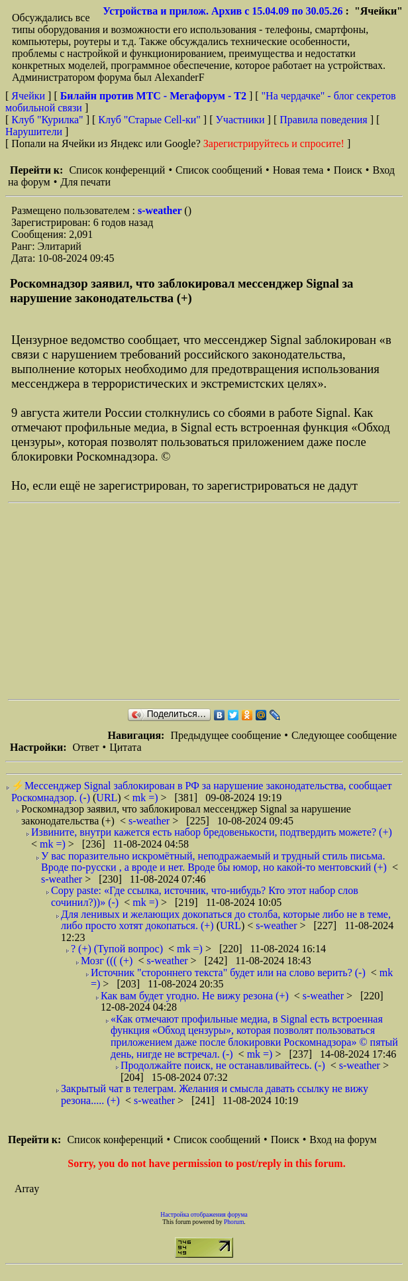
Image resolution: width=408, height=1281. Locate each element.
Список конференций (117, 170)
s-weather (161, 210)
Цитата (125, 747)
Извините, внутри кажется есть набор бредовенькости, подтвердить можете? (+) (211, 832)
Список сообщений (219, 170)
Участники (240, 119)
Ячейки (29, 95)
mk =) (146, 797)
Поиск (348, 170)
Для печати (85, 182)
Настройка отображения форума (204, 1214)
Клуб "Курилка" (47, 119)
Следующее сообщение (344, 735)
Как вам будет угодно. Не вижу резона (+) (195, 995)
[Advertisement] (200, 601)
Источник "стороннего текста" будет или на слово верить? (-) (228, 972)
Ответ (85, 747)
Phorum (234, 1221)
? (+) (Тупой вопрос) (117, 948)
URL (106, 797)
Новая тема (298, 170)
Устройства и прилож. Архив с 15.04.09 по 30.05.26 (222, 11)
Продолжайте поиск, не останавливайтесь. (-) (223, 1065)
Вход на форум (342, 1139)
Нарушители (33, 131)
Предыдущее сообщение (225, 735)
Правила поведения (324, 119)
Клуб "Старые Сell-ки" (149, 119)
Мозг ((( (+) (106, 960)
